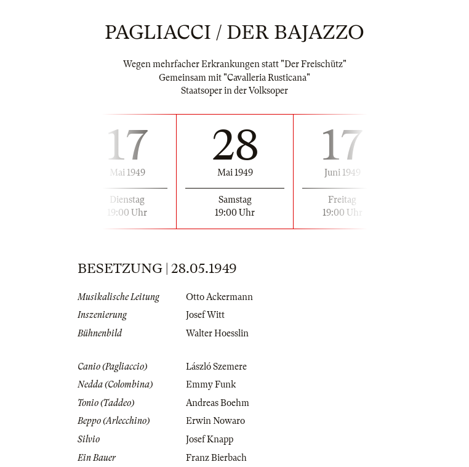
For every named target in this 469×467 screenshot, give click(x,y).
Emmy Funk (211, 384)
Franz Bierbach (216, 458)
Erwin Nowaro (215, 421)
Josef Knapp (209, 439)
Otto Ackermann (219, 297)
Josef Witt (205, 315)
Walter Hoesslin (217, 333)
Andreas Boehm (217, 403)
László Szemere (216, 367)
